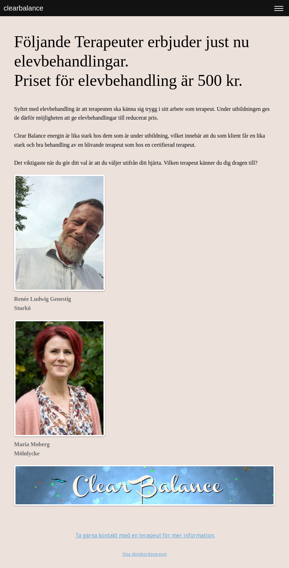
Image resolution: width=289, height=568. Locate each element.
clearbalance (23, 8)
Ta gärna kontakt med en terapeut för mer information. (145, 535)
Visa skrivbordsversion (144, 554)
